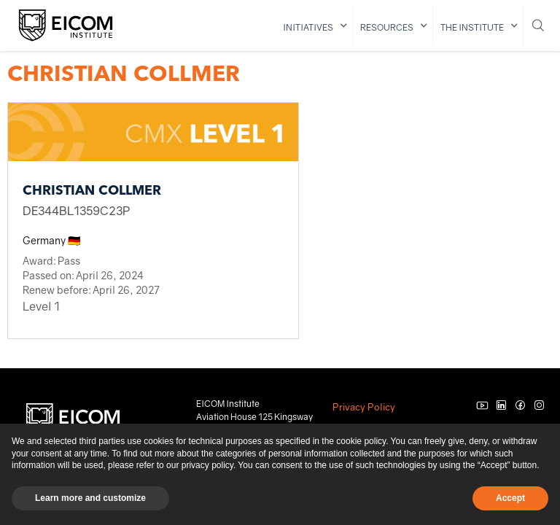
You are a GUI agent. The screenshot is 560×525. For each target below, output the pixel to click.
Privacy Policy (363, 407)
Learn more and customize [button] (90, 498)
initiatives (308, 27)
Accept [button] (510, 498)
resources (386, 27)
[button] (314, 26)
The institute (472, 27)
